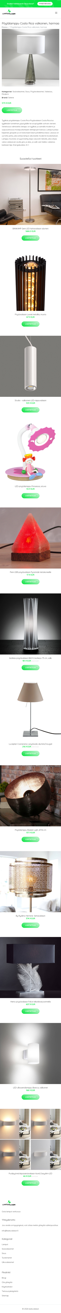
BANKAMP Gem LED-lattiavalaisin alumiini (30, 228)
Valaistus (48, 91)
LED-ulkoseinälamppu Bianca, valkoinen (30, 1087)
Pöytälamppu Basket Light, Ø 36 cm (30, 830)
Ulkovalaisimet (8, 1262)
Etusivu (5, 27)
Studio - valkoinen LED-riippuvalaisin (30, 400)
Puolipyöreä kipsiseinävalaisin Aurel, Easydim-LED (30, 1173)
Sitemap (5, 1295)
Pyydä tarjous (45, 4)
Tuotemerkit (7, 1258)
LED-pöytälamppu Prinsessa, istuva (30, 486)
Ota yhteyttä (7, 1282)
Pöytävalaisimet (37, 91)
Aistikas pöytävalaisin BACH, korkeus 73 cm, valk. (30, 658)
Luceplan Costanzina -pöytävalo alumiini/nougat (30, 744)
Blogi (4, 1278)
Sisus (27, 91)
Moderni (5, 94)
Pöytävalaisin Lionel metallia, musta (30, 314)
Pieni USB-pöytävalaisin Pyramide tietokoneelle (30, 572)
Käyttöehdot (7, 1287)
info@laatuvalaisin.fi (10, 1231)
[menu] (56, 13)
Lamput (5, 1244)
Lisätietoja (12, 110)
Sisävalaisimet (18, 91)
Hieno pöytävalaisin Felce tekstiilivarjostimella (30, 1001)
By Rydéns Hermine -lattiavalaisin (30, 916)
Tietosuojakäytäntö (10, 1291)
